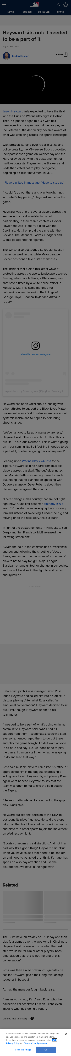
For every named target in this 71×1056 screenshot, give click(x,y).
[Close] (65, 1034)
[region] (35, 1042)
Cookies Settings (23, 1050)
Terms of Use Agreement (36, 1043)
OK (45, 1050)
